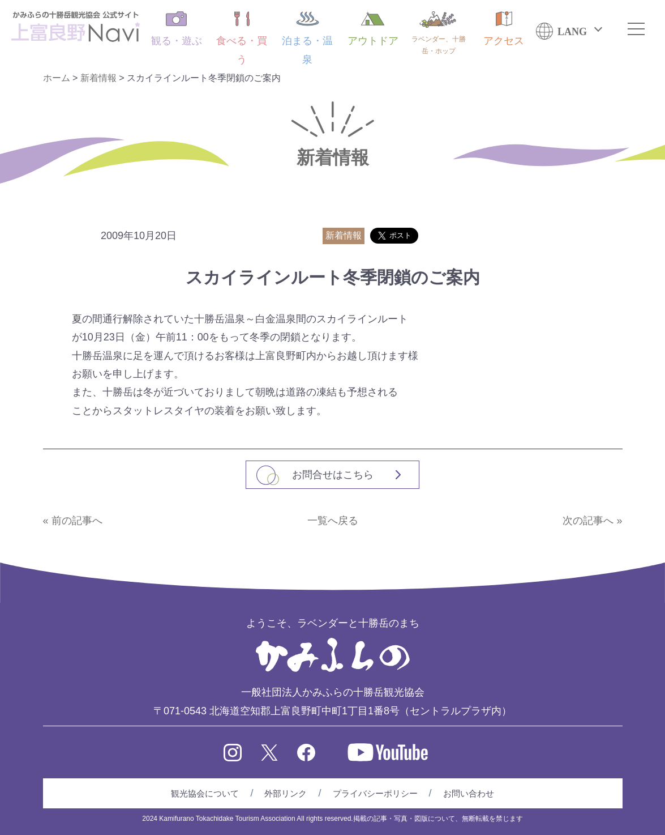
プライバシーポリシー (375, 793)
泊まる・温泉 (307, 38)
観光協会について (205, 793)
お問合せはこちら (333, 474)
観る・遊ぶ (176, 28)
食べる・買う (241, 38)
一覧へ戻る (332, 520)
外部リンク (285, 793)
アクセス (503, 28)
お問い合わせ (468, 793)
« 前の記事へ (72, 520)
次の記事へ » (592, 520)
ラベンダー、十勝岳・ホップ (438, 33)
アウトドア (372, 28)
